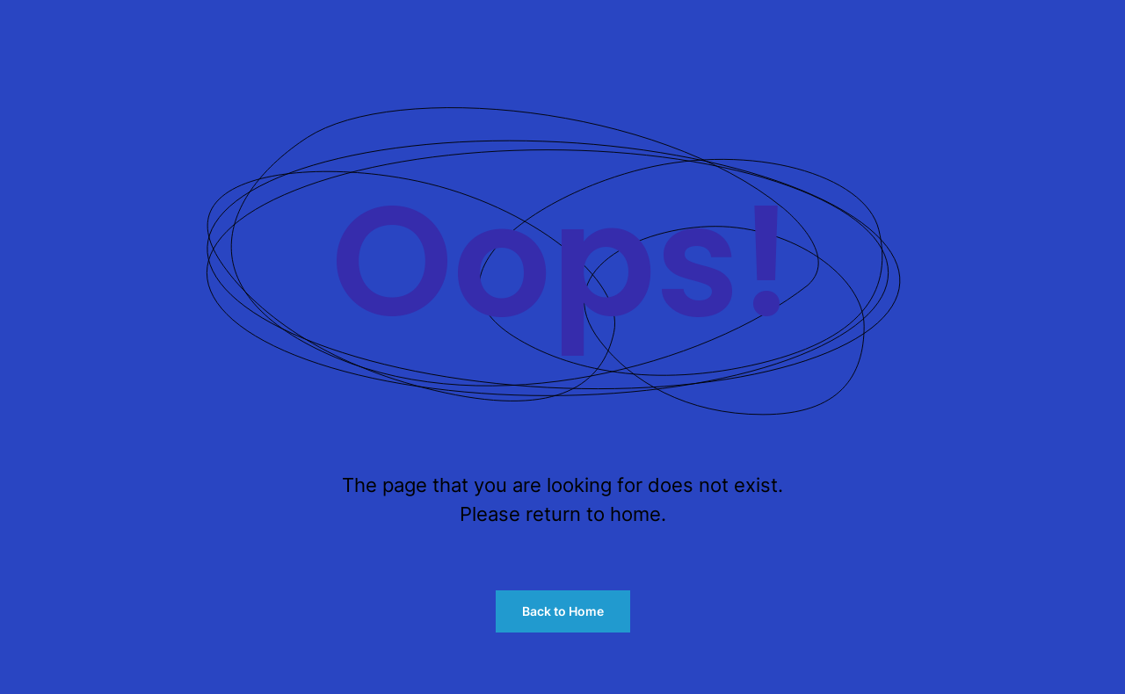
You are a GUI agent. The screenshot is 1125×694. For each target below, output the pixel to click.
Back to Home (563, 611)
